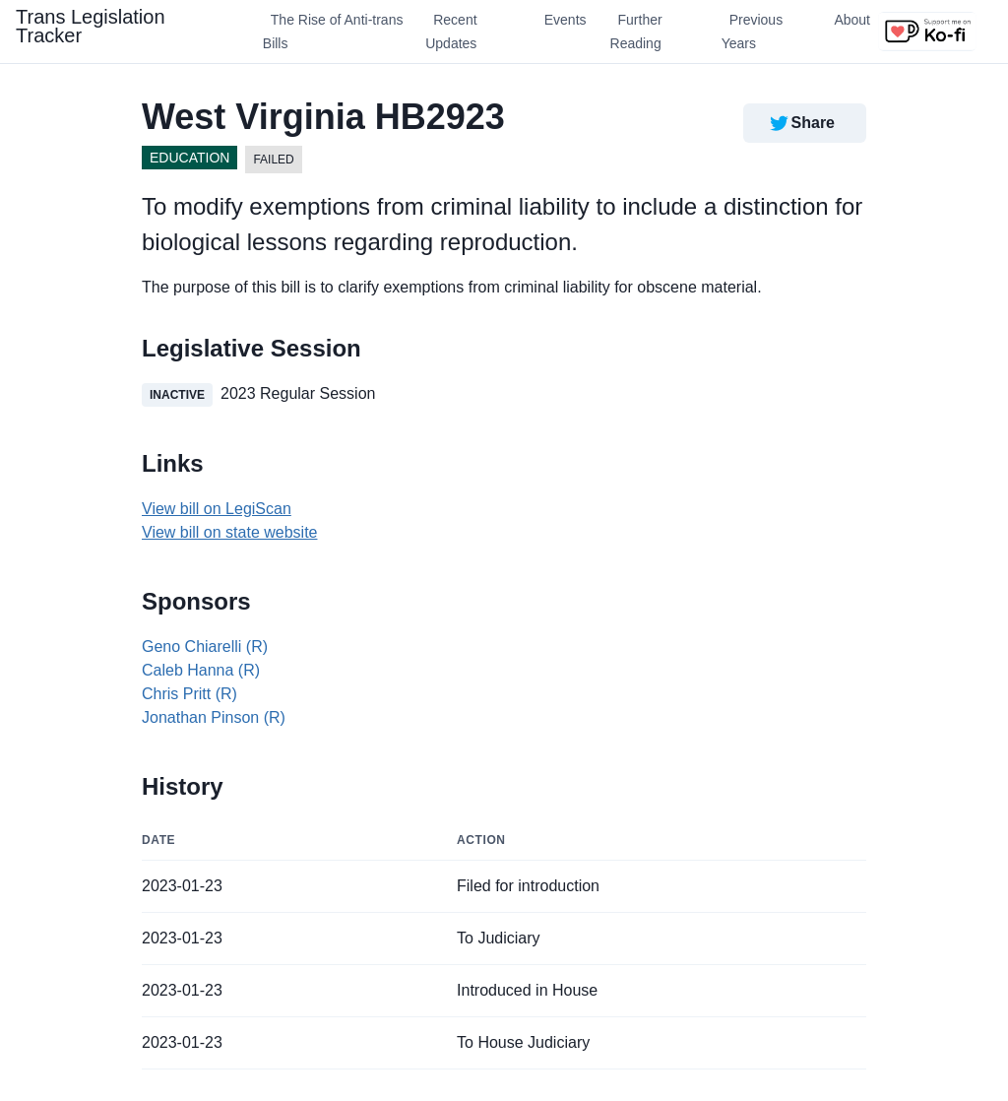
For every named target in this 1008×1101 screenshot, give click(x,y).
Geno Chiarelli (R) (205, 646)
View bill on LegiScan (216, 508)
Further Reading (636, 31)
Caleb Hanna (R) (201, 670)
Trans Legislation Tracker (90, 26)
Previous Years (752, 31)
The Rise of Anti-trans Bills (333, 31)
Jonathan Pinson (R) (213, 717)
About (852, 20)
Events (565, 20)
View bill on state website (229, 532)
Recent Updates (450, 31)
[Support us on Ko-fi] (927, 31)
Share (801, 123)
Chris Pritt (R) (189, 693)
